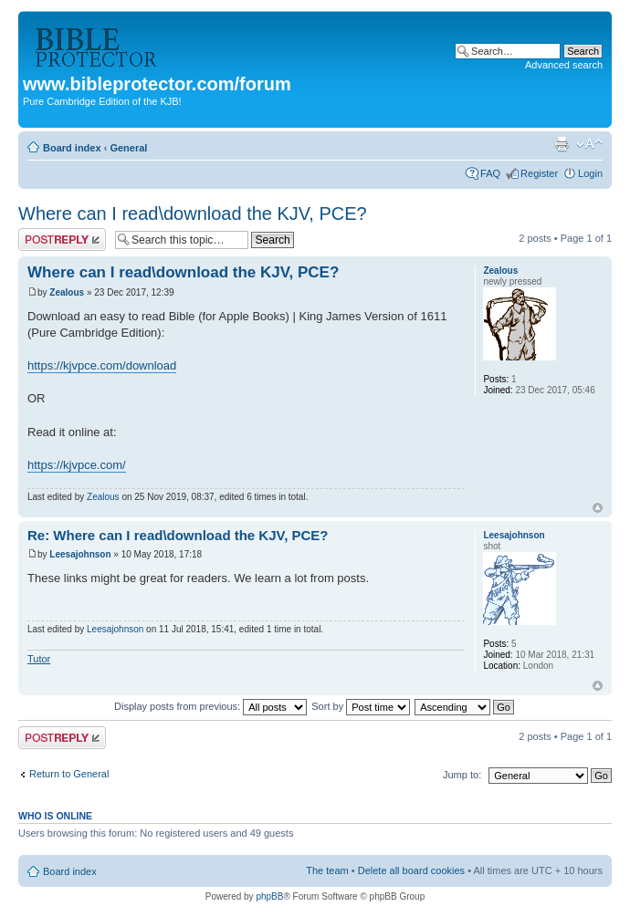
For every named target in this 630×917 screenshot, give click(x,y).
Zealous (66, 292)
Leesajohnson (79, 554)
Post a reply (62, 239)
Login (590, 173)
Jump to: (462, 774)
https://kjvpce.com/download (101, 365)
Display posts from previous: (210, 706)
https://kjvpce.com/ (76, 465)
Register (539, 173)
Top (598, 508)
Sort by (360, 706)
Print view (561, 144)
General (128, 147)
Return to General (69, 773)
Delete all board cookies (411, 870)
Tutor (38, 658)
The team (327, 870)
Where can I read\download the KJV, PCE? (192, 213)
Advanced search (564, 64)
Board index (72, 147)
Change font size (589, 144)
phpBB (269, 896)
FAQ (490, 173)
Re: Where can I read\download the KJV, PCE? (178, 535)
